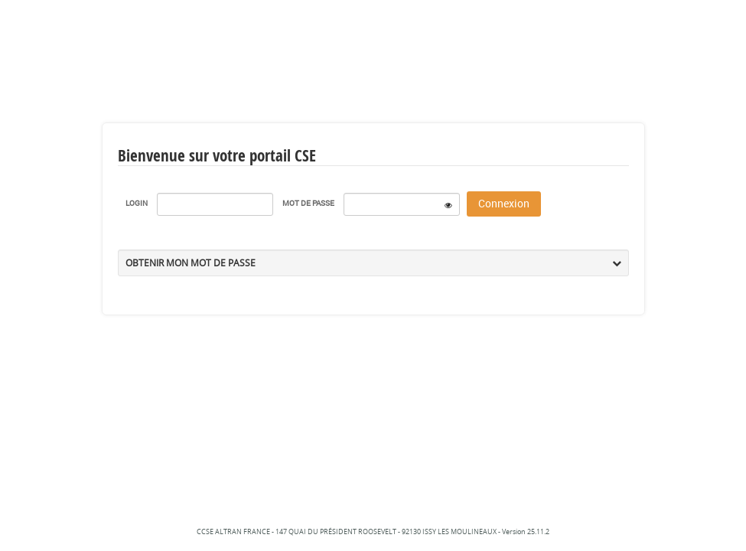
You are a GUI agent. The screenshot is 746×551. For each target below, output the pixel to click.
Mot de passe (308, 202)
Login (136, 202)
